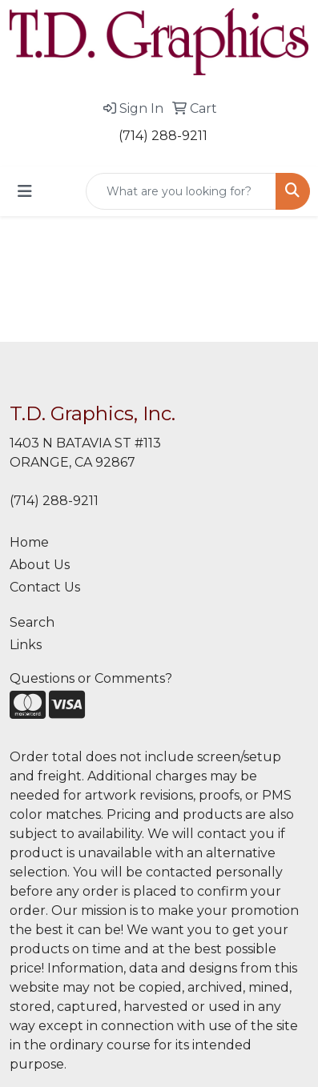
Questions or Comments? (91, 678)
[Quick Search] (181, 191)
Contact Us (45, 587)
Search (32, 622)
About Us (40, 564)
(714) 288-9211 (163, 135)
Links (26, 644)
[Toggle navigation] (25, 191)
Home (29, 542)
